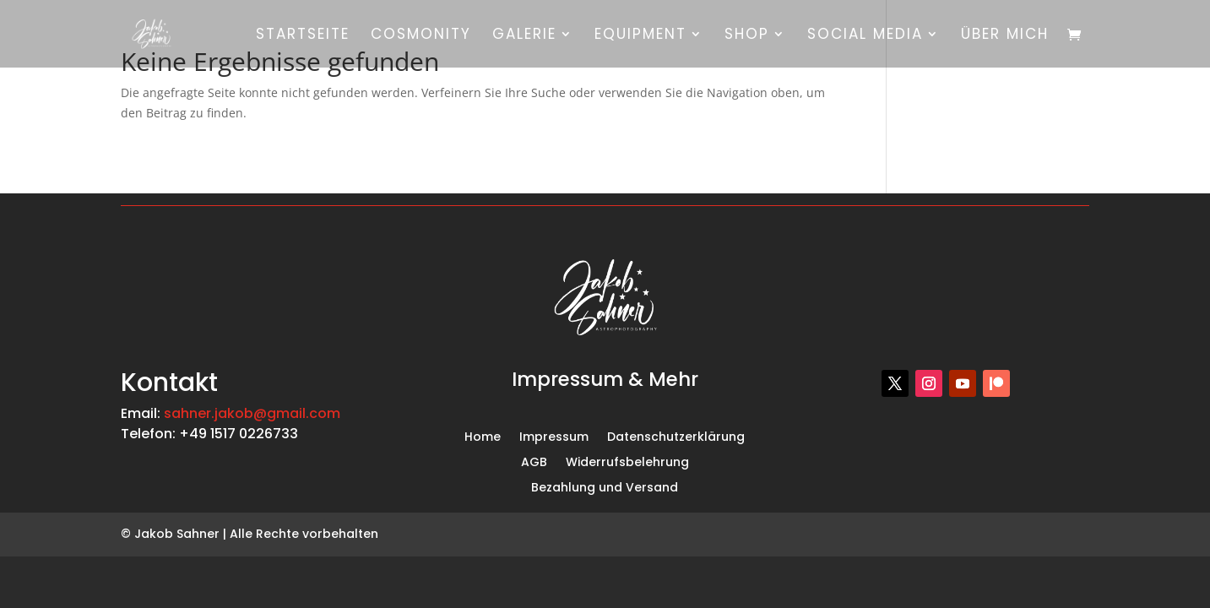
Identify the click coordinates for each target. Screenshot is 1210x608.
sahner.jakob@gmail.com (252, 413)
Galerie (524, 36)
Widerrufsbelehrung (627, 463)
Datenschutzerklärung (676, 438)
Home (482, 438)
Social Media (865, 36)
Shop (746, 36)
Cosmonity (421, 36)
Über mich (1005, 36)
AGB (534, 463)
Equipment (640, 36)
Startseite (303, 36)
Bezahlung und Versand (604, 488)
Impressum (554, 438)
